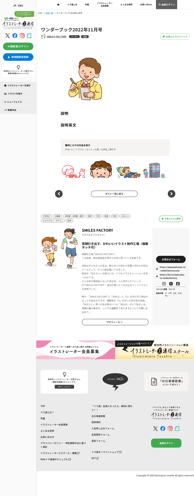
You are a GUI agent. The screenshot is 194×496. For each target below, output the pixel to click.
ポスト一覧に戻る (113, 194)
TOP (42, 406)
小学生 (104, 149)
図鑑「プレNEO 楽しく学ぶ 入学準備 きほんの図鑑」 (100, 169)
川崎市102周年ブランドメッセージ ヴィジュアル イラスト (73, 169)
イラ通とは (72, 4)
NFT (95, 459)
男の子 (112, 149)
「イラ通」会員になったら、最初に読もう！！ (112, 408)
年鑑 (87, 4)
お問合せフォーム (171, 259)
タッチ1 (74, 36)
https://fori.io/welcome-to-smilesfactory (170, 277)
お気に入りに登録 (171, 218)
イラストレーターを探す (17, 85)
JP (14, 5)
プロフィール (114, 322)
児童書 (58, 216)
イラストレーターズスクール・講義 (59, 454)
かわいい (69, 149)
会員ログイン (166, 5)
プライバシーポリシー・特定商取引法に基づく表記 (63, 445)
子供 (101, 216)
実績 (85, 36)
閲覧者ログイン (18, 46)
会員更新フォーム (101, 435)
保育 (92, 216)
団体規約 (96, 422)
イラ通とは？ (47, 412)
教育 (110, 216)
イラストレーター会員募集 (105, 4)
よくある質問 (126, 4)
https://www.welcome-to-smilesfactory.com (171, 269)
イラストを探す (13, 93)
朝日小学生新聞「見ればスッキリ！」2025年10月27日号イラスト (155, 169)
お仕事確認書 (98, 416)
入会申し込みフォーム (103, 428)
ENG (20, 5)
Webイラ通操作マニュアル (55, 460)
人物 (97, 149)
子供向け (47, 216)
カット (89, 149)
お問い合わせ (146, 4)
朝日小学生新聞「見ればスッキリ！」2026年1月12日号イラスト (128, 169)
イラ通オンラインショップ (107, 453)
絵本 (71, 220)
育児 (118, 216)
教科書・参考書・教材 (76, 216)
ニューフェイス (13, 101)
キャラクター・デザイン (53, 220)
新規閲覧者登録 (18, 57)
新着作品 (10, 109)
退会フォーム (98, 441)
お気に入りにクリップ (173, 36)
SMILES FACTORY (57, 36)
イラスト (80, 149)
